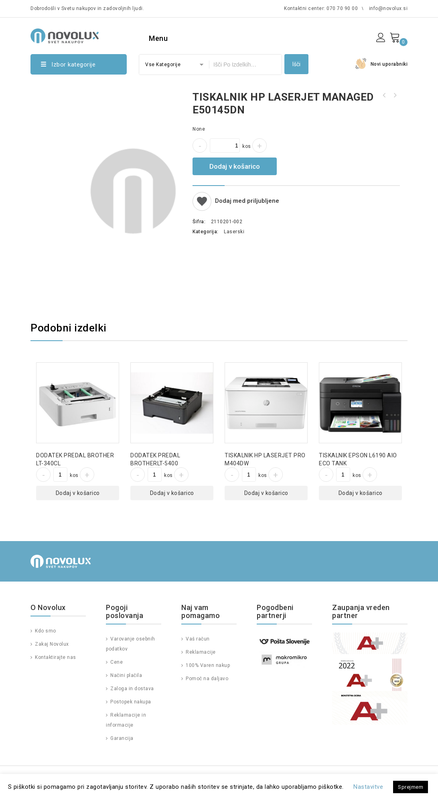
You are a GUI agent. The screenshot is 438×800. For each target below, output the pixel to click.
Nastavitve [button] (368, 786)
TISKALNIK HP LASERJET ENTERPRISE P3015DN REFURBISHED (394, 95)
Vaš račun (197, 639)
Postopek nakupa (130, 702)
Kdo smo (45, 631)
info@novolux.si (388, 8)
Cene (116, 662)
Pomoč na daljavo (207, 678)
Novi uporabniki (389, 64)
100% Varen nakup (207, 665)
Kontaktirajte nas (55, 657)
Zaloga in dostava (131, 688)
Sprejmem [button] (410, 787)
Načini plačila (125, 675)
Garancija (121, 738)
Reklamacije (200, 652)
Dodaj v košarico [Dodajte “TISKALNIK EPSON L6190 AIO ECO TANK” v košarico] (361, 493)
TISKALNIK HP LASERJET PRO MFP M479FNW (384, 95)
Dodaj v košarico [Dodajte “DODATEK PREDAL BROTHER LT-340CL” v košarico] (78, 493)
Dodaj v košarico (234, 166)
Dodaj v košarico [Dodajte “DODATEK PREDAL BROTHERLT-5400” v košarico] (172, 493)
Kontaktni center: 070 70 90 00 (321, 8)
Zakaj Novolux (51, 644)
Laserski (234, 231)
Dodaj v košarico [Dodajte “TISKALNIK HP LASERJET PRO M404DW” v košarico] (266, 493)
